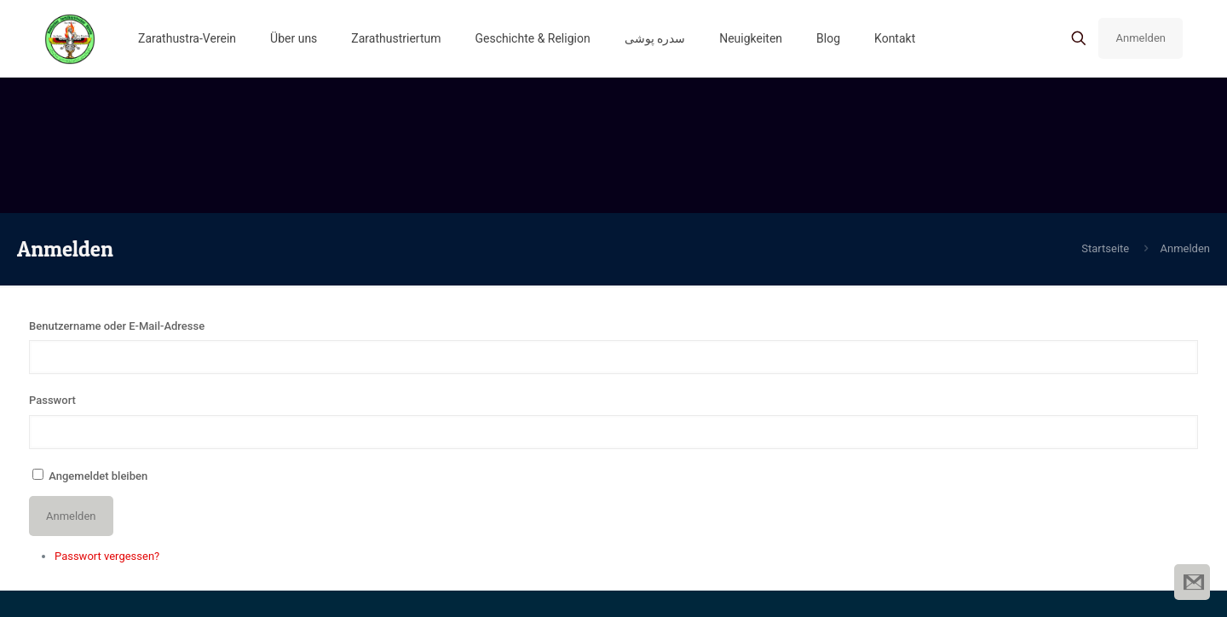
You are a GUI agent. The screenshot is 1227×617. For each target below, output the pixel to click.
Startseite (1105, 248)
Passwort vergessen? (107, 556)
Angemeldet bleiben (98, 476)
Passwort (52, 400)
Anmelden (1140, 38)
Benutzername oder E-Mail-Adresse (116, 326)
